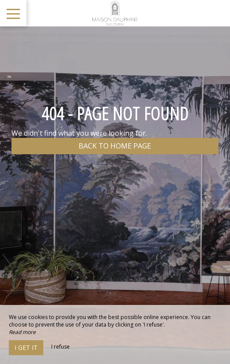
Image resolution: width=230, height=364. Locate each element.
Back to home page (115, 146)
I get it (26, 347)
